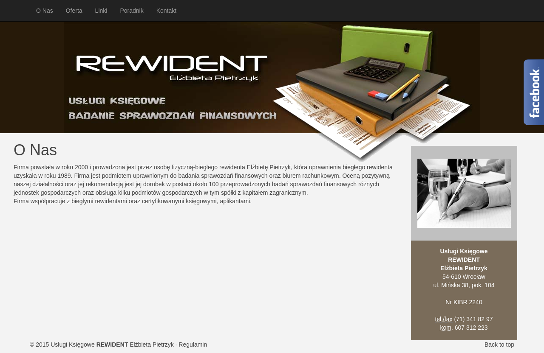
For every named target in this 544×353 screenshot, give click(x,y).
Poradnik (131, 10)
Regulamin (192, 344)
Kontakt (166, 10)
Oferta (74, 10)
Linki (101, 10)
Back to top (499, 344)
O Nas (44, 10)
